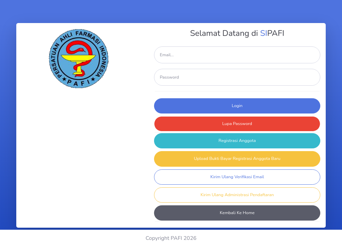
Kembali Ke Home (237, 213)
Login (237, 106)
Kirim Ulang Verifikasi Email (237, 177)
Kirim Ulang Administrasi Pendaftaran (237, 195)
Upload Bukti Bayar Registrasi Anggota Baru (237, 159)
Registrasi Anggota (237, 141)
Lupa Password (237, 124)
